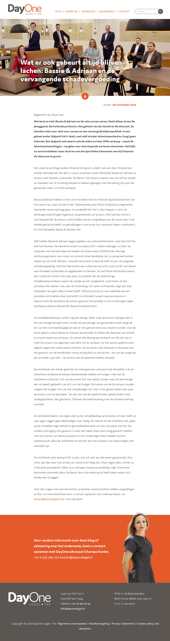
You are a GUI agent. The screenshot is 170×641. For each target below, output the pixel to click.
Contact (124, 11)
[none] (160, 11)
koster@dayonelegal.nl (47, 499)
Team (58, 11)
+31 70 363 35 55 (80, 603)
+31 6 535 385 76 (45, 557)
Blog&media (107, 11)
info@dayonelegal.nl (73, 608)
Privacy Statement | (124, 623)
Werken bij (88, 11)
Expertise (72, 11)
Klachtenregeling (99, 623)
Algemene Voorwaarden (72, 623)
